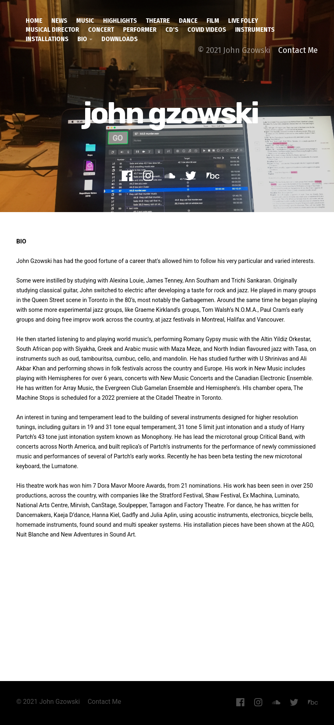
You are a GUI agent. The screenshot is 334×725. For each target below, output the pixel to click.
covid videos (206, 29)
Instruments (255, 29)
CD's (171, 29)
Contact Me (298, 50)
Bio (82, 39)
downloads (119, 39)
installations (47, 39)
